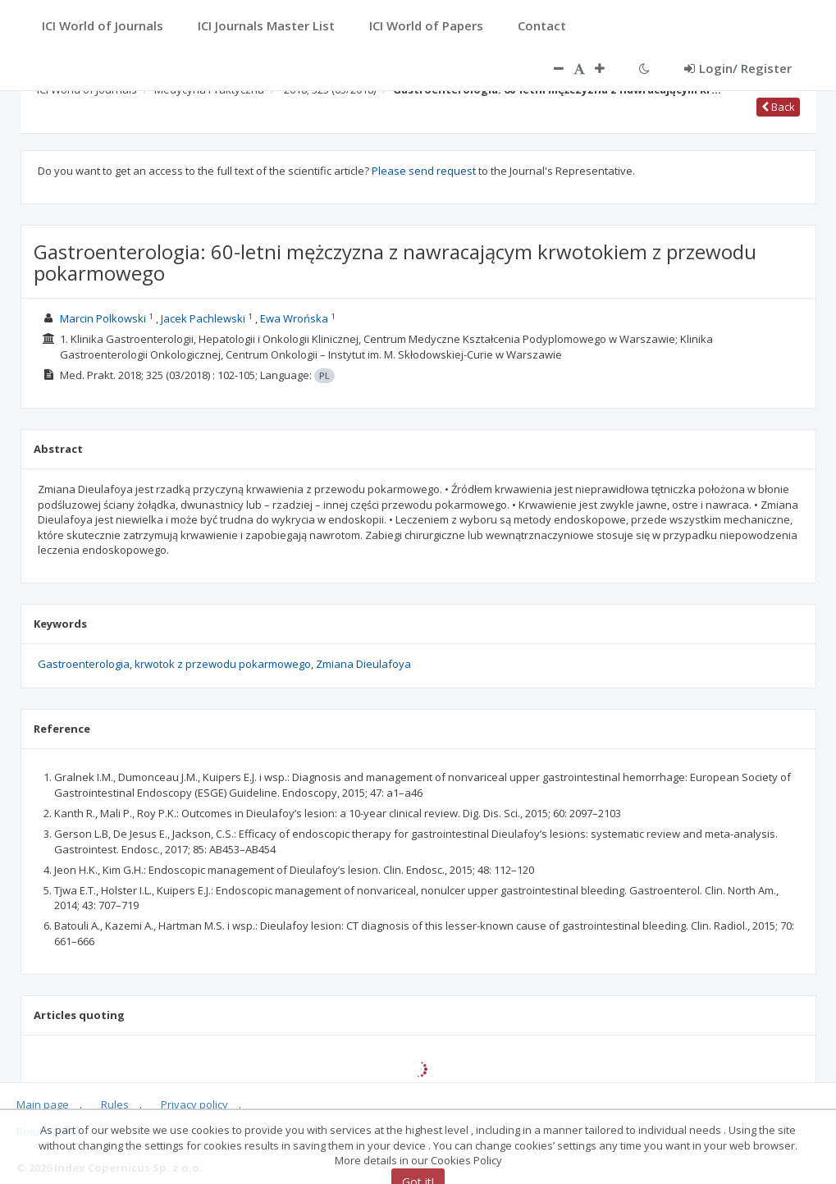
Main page (42, 1104)
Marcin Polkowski (103, 318)
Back (778, 106)
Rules (115, 1104)
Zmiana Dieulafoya (363, 663)
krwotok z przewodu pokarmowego (223, 663)
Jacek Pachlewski (203, 318)
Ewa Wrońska (294, 318)
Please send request (424, 170)
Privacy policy (194, 1104)
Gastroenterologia (84, 663)
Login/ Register (738, 68)
